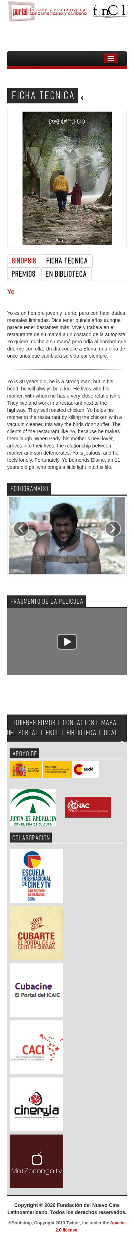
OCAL (111, 733)
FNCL (53, 733)
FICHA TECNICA (67, 261)
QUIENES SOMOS (35, 723)
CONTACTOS (78, 723)
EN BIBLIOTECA (66, 274)
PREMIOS (24, 274)
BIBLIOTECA (82, 733)
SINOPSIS (24, 261)
